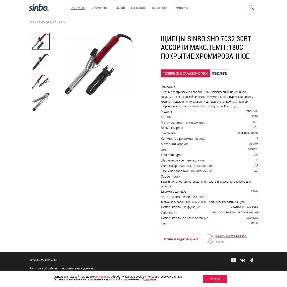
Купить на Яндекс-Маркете (180, 239)
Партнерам (181, 8)
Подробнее (149, 279)
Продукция (78, 8)
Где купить (138, 8)
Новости (119, 8)
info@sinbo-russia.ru (43, 260)
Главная (33, 22)
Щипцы (61, 22)
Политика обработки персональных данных (62, 268)
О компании (99, 8)
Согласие (100, 276)
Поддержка (159, 8)
